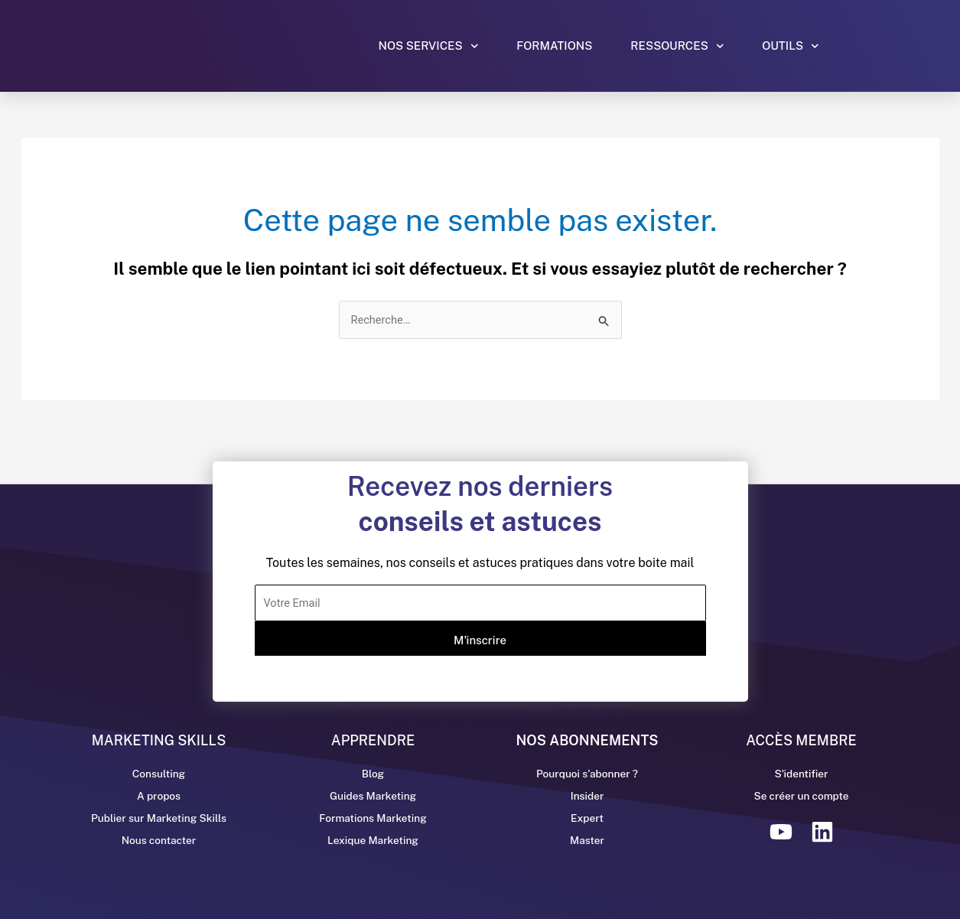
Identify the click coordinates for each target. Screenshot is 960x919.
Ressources (677, 46)
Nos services (429, 46)
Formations (554, 45)
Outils (790, 46)
